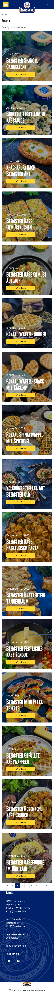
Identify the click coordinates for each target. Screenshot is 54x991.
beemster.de (13, 937)
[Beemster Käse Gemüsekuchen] (27, 216)
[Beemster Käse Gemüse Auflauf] (27, 270)
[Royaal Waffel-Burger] (27, 323)
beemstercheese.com (17, 934)
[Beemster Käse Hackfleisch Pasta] (27, 537)
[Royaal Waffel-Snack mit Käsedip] (27, 377)
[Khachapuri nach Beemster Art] (27, 163)
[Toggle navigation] (5, 4)
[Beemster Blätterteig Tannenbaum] (27, 591)
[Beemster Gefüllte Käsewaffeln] (27, 751)
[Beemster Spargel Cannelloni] (27, 56)
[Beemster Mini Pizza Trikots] (27, 697)
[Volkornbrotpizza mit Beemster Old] (27, 484)
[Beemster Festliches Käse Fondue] (27, 644)
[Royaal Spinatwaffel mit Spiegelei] (27, 430)
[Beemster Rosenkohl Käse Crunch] (27, 804)
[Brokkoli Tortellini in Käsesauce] (27, 110)
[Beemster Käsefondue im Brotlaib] (27, 858)
